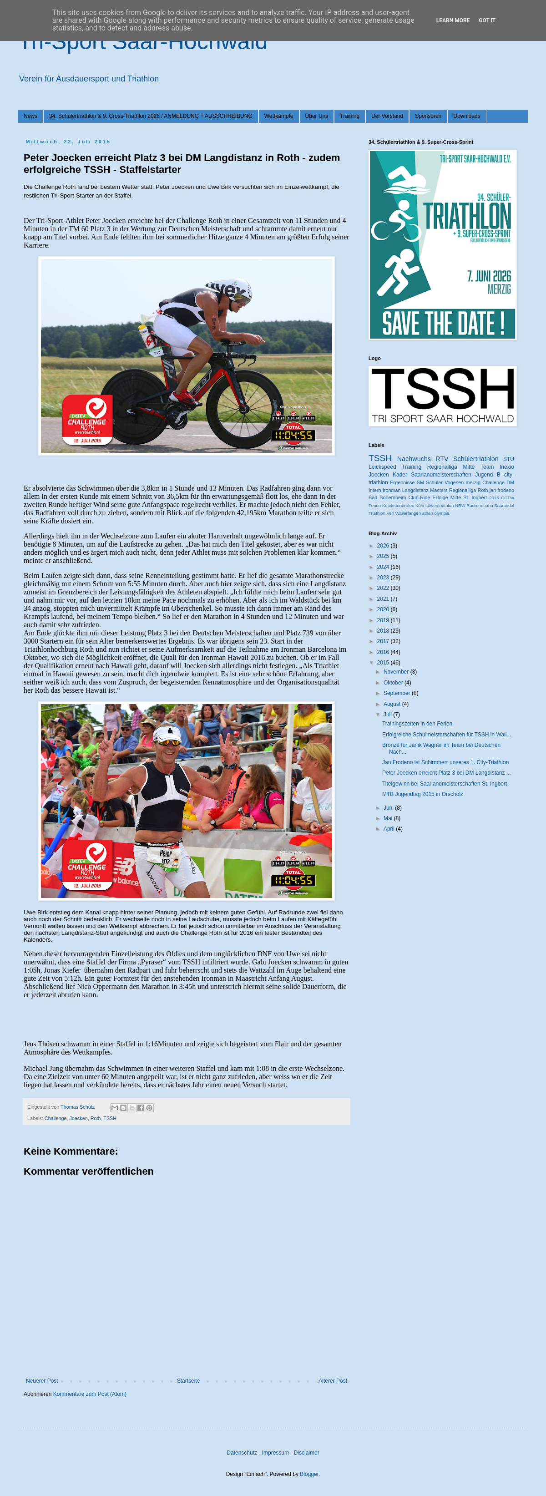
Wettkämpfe (278, 116)
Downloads (466, 116)
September (398, 693)
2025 (384, 556)
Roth (96, 1118)
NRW (460, 505)
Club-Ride (419, 497)
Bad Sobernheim (387, 497)
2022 (384, 588)
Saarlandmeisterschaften (441, 475)
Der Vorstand (387, 116)
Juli (388, 714)
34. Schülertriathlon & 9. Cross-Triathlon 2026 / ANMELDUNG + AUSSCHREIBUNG (151, 116)
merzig (473, 482)
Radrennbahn (479, 505)
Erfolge (440, 497)
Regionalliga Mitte (451, 467)
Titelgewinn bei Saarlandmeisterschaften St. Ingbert (444, 784)
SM (420, 482)
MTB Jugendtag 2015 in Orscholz (422, 794)
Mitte (455, 497)
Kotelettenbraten (398, 505)
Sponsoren (428, 116)
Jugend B (487, 475)
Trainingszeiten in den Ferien (417, 723)
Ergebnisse (402, 482)
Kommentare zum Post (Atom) (89, 1394)
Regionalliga (462, 490)
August (393, 704)
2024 (384, 567)
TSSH (109, 1118)
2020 (384, 609)
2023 (384, 577)
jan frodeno (502, 490)
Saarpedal (504, 505)
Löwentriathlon (439, 505)
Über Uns (317, 116)
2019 (384, 620)
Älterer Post (332, 1381)
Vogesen (454, 482)
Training (349, 116)
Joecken (78, 1118)
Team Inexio (497, 467)
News (30, 116)
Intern (375, 490)
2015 (494, 497)
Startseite (188, 1381)
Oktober (394, 683)
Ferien (375, 505)
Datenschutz (242, 1453)
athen (427, 513)
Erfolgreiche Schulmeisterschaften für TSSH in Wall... (446, 734)
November (397, 672)
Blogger (309, 1474)
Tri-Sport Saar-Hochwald (143, 41)
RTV (442, 458)
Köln (419, 505)
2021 (384, 599)
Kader (400, 475)
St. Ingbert (475, 497)
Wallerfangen (408, 513)
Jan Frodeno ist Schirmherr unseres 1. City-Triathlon (445, 762)
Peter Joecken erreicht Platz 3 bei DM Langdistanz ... (446, 773)
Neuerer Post (42, 1381)
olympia (441, 513)
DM (510, 482)
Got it (487, 20)
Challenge (56, 1118)
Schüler (434, 482)
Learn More (453, 20)
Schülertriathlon (476, 458)
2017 (384, 641)
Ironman (392, 490)
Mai (389, 818)
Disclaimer (306, 1453)
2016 (384, 652)
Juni (389, 808)
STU (508, 459)
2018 (384, 631)
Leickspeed (382, 467)
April (390, 829)
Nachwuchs (414, 458)
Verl (390, 513)
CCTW (507, 497)
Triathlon (377, 513)
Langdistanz (415, 490)
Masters (438, 490)
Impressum (275, 1453)
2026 (384, 546)
